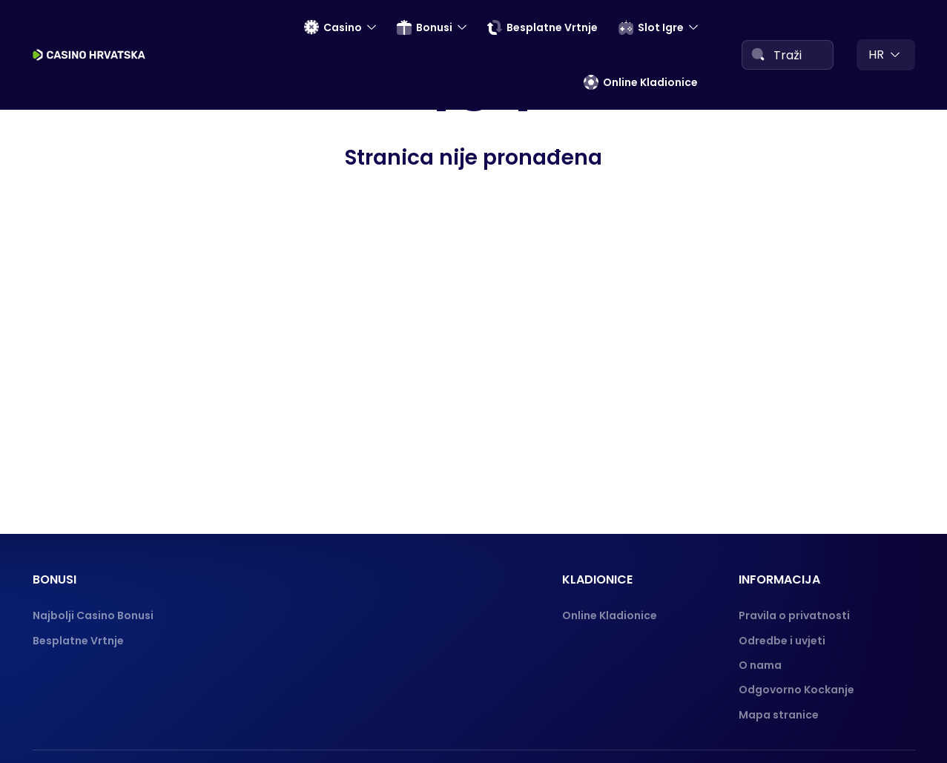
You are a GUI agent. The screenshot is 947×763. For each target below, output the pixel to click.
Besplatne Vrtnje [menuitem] (542, 27)
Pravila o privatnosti (794, 615)
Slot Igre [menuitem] (651, 27)
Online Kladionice (609, 615)
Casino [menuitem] (333, 27)
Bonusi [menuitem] (424, 27)
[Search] (757, 54)
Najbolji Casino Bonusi (93, 615)
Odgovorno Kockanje (796, 689)
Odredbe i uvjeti (782, 640)
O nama (760, 665)
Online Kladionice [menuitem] (641, 82)
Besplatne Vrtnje (78, 640)
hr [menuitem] (876, 54)
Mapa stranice (779, 714)
